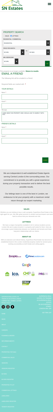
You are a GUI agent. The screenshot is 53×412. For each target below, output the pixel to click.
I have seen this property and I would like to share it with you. (25, 117)
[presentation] (18, 151)
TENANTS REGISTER (8, 406)
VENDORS (5, 363)
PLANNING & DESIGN (8, 335)
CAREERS (5, 330)
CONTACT (5, 346)
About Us (26, 237)
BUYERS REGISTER (8, 379)
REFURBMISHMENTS (8, 341)
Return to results (32, 71)
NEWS (3, 319)
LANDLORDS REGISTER (9, 401)
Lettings (14, 36)
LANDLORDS (5, 395)
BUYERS (4, 374)
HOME (3, 313)
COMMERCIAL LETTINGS (9, 390)
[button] (26, 43)
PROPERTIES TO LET (8, 385)
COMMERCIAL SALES (8, 357)
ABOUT (4, 324)
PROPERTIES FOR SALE (9, 352)
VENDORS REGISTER (8, 368)
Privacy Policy (6, 303)
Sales (6, 36)
